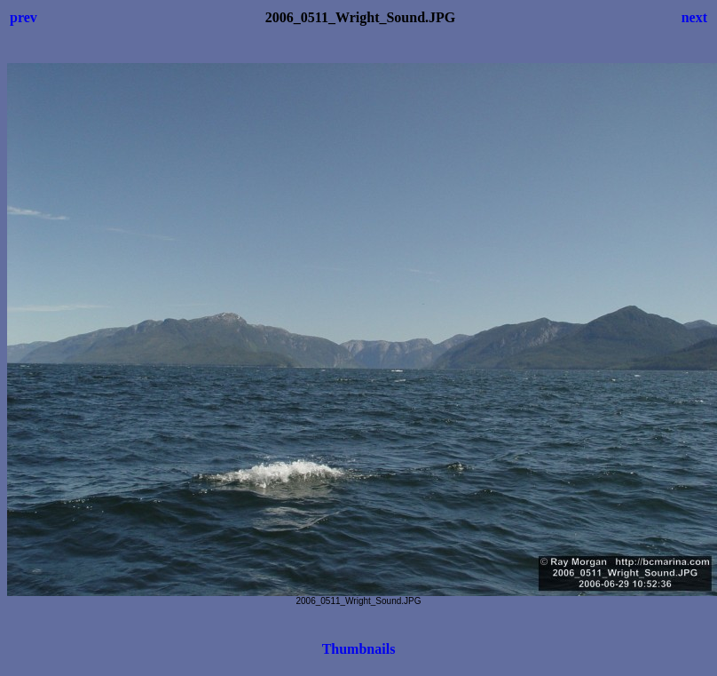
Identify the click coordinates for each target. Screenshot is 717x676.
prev (23, 17)
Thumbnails (359, 648)
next (694, 17)
